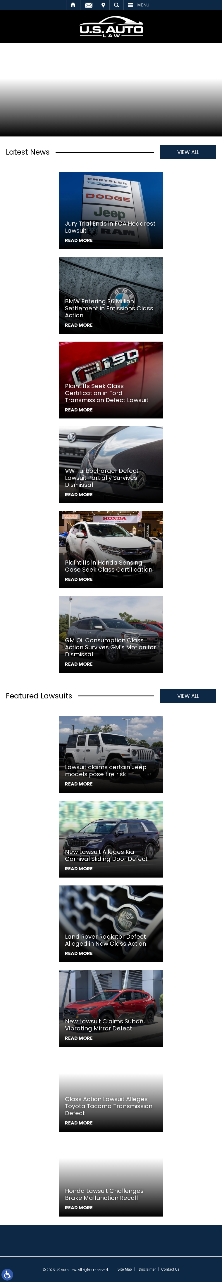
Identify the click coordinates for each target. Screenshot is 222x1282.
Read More (79, 240)
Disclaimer (147, 1269)
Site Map (125, 1269)
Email (88, 5)
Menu (143, 5)
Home (73, 5)
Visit (103, 5)
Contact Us (170, 1269)
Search (116, 5)
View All (188, 152)
